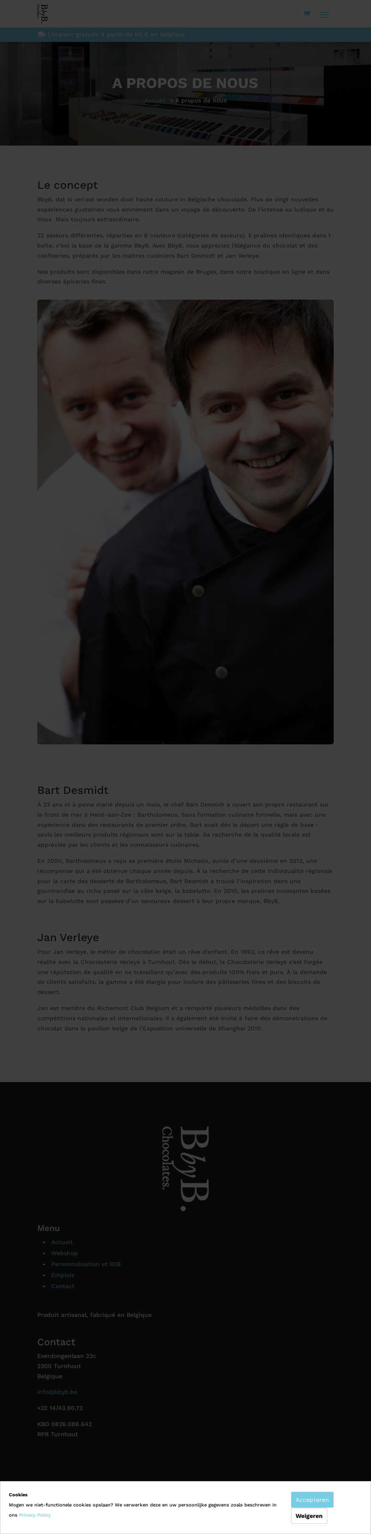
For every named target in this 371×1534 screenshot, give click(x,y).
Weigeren (309, 1515)
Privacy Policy (35, 1515)
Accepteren (312, 1499)
